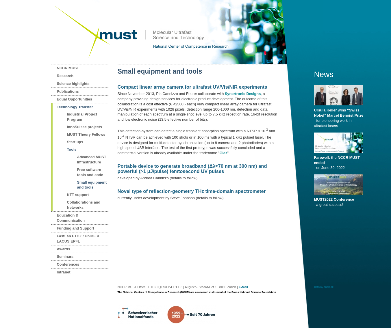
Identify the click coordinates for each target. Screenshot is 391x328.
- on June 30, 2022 (339, 161)
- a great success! (339, 200)
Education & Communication (71, 218)
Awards (63, 249)
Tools (72, 149)
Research (65, 76)
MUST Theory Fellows (86, 134)
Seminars (65, 256)
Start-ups (75, 142)
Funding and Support (75, 228)
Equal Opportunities (74, 99)
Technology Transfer (75, 107)
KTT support (78, 195)
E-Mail (243, 287)
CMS (317, 287)
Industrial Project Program (82, 117)
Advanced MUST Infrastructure (91, 159)
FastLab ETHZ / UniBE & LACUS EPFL (78, 238)
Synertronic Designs (243, 94)
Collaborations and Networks (84, 205)
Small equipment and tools (92, 185)
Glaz (223, 153)
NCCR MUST (68, 68)
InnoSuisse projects (84, 127)
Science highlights (73, 83)
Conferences (68, 264)
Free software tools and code (90, 172)
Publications (68, 91)
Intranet (64, 272)
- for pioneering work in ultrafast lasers (339, 116)
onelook (328, 287)
